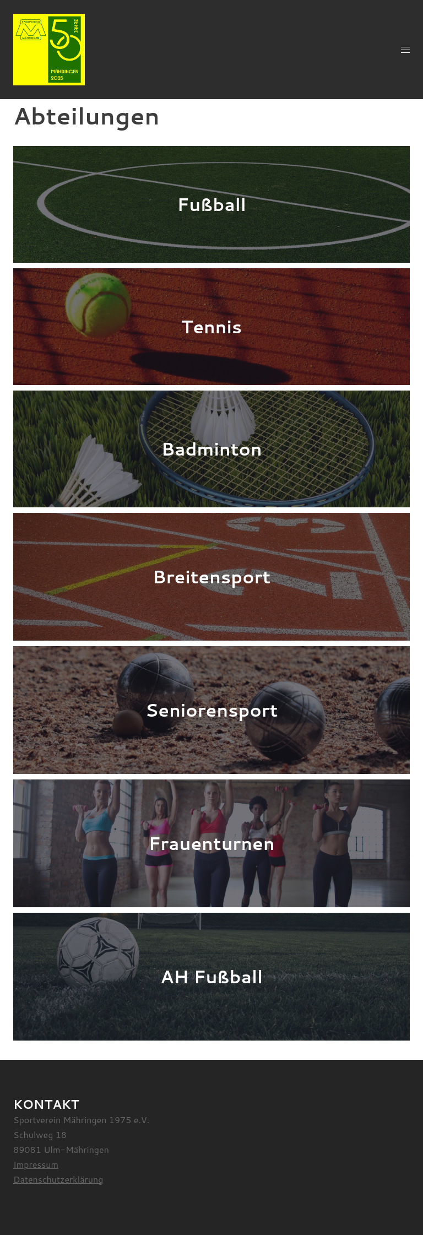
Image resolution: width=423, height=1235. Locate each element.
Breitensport (211, 576)
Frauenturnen (211, 843)
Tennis (211, 326)
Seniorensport (211, 709)
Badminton (211, 448)
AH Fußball (211, 976)
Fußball (211, 204)
